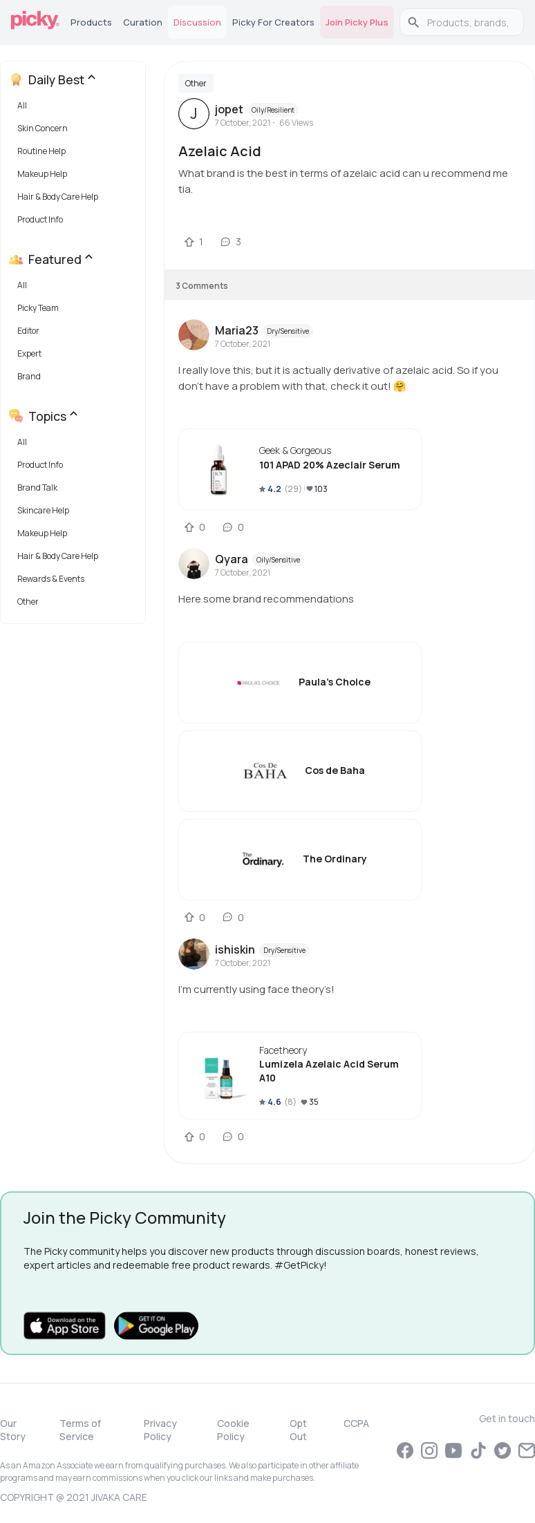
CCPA (356, 1423)
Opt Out (298, 1430)
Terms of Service (80, 1430)
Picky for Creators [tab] (273, 22)
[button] (75, 108)
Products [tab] (91, 22)
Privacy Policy (160, 1430)
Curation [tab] (142, 22)
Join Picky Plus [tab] (357, 22)
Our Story (13, 1430)
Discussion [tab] (197, 22)
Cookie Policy (233, 1430)
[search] (469, 22)
